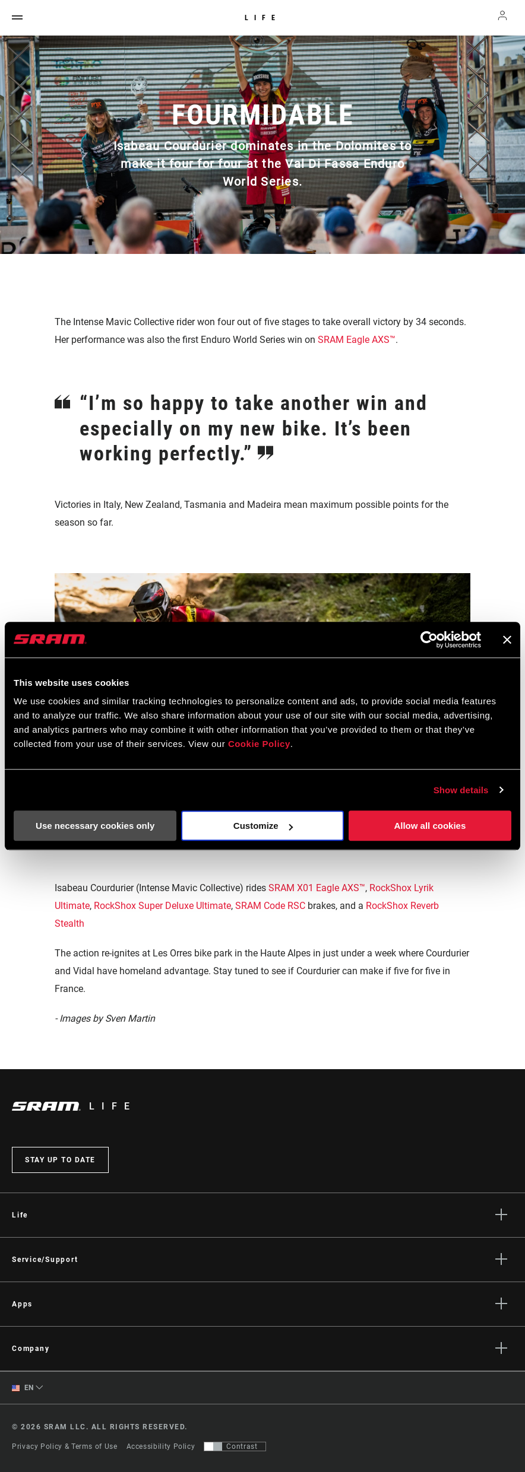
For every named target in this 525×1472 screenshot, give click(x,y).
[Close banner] (507, 639)
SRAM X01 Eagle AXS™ (316, 888)
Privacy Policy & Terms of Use (65, 1446)
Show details (461, 790)
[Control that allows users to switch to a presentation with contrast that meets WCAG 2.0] (235, 1446)
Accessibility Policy (160, 1446)
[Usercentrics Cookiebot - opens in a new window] (429, 639)
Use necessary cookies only (95, 826)
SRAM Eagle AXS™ (357, 339)
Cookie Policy (259, 744)
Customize (263, 826)
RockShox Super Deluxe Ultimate (162, 905)
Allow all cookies (430, 826)
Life (263, 18)
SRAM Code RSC (270, 905)
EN (23, 1388)
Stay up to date (60, 1160)
